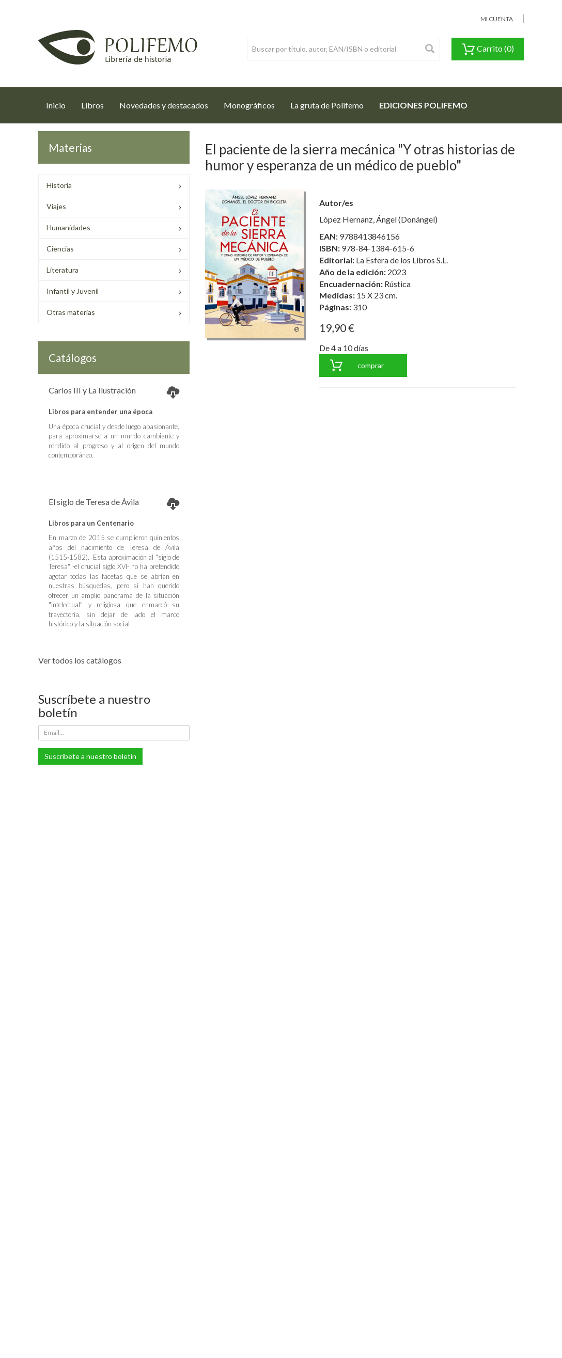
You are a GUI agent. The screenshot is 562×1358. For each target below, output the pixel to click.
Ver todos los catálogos (79, 660)
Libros (92, 105)
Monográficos (249, 105)
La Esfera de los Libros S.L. (402, 260)
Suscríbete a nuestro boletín (90, 756)
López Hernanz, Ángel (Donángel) (378, 219)
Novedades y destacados (163, 105)
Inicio (59, 102)
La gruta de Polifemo (327, 105)
